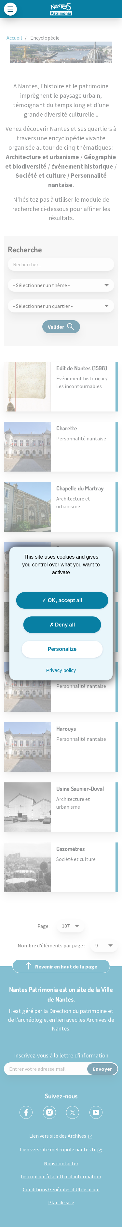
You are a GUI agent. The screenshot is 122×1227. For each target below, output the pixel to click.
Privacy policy (61, 670)
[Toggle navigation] (10, 9)
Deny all (62, 624)
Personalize (62, 649)
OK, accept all (62, 600)
